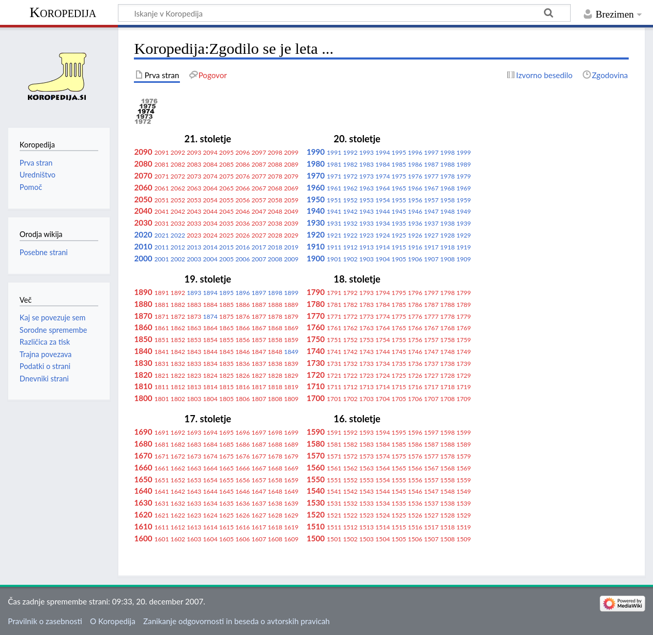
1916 (415, 247)
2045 (226, 211)
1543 (366, 491)
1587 (431, 444)
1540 (316, 490)
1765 (398, 328)
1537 (431, 503)
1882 (178, 304)
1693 (194, 432)
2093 (194, 152)
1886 (242, 304)
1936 (415, 223)
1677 (258, 456)
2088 (275, 164)
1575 (398, 456)
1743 (366, 352)
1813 (194, 387)
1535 (398, 503)
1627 (258, 515)
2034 (210, 223)
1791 (334, 293)
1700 (316, 398)
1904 (382, 259)
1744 (382, 352)
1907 (431, 259)
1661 (162, 468)
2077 (258, 176)
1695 (226, 432)
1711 (334, 387)
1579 (464, 456)
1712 (350, 387)
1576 (415, 456)
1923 (366, 235)
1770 (316, 315)
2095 (226, 152)
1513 (366, 527)
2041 (162, 211)
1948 (447, 211)
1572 (350, 456)
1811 (162, 387)
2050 (143, 199)
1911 (334, 247)
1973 (366, 176)
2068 (275, 188)
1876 (242, 316)
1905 (398, 259)
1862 (178, 328)
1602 (178, 539)
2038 (275, 223)
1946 (415, 211)
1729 (464, 375)
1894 (210, 293)
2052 (178, 200)
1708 (447, 399)
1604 (210, 539)
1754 (382, 340)
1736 (415, 363)
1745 (398, 352)
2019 (291, 247)
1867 (258, 328)
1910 (316, 246)
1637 (258, 503)
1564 (382, 468)
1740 (316, 351)
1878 (275, 316)
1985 (398, 164)
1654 (210, 480)
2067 (258, 188)
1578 (447, 456)
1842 (178, 352)
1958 (447, 200)
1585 (398, 444)
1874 (210, 316)
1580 (316, 443)
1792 (350, 293)
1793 (366, 293)
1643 (194, 491)
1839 (291, 363)
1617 (258, 527)
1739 (464, 363)
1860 (143, 327)
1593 (366, 432)
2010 (143, 246)
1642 (178, 491)
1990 (316, 151)
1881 (162, 304)
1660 (143, 467)
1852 (178, 340)
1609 (291, 539)
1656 (242, 480)
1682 (178, 444)
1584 (382, 444)
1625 (226, 515)
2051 (162, 200)
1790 (316, 292)
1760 (316, 327)
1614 (210, 527)
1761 (334, 328)
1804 (210, 399)
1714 (382, 387)
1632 (178, 503)
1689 (291, 444)
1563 (366, 468)
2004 (210, 259)
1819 (291, 387)
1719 (464, 387)
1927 (431, 235)
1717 (431, 387)
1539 (464, 503)
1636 (242, 503)
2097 (258, 152)
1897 (258, 293)
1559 (464, 480)
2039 (291, 223)
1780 (316, 303)
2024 (210, 235)
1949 (464, 211)
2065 (226, 188)
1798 (447, 293)
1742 (350, 352)
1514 (382, 527)
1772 (350, 316)
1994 (382, 152)
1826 (242, 375)
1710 (316, 386)
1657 (258, 480)
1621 (162, 515)
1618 (275, 527)
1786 (415, 304)
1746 (415, 352)
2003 (194, 259)
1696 (242, 432)
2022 (178, 235)
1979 (464, 176)
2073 (194, 176)
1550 (316, 479)
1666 (242, 468)
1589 (464, 444)
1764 (382, 328)
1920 (316, 234)
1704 (382, 399)
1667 (258, 468)
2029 (291, 235)
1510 (316, 526)
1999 (464, 152)
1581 (334, 444)
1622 (178, 515)
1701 (334, 399)
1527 (431, 515)
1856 (242, 340)
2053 (194, 200)
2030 (143, 222)
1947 (431, 211)
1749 (464, 352)
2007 (258, 259)
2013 (194, 247)
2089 (291, 164)
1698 (275, 432)
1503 (366, 539)
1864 (210, 328)
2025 (226, 235)
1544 (382, 491)
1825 (226, 375)
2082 (178, 164)
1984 (382, 164)
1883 (194, 304)
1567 (431, 468)
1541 (334, 491)
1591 (334, 432)
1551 (334, 480)
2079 (291, 176)
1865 (226, 328)
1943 (366, 211)
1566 (415, 468)
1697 (258, 432)
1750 (316, 339)
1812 (178, 387)
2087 (258, 164)
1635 (226, 503)
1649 (291, 491)
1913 (366, 247)
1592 (350, 432)
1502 (350, 539)
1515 (398, 527)
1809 (291, 399)
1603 (194, 539)
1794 (382, 293)
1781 (334, 304)
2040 (143, 210)
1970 (316, 175)
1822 (178, 375)
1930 (316, 222)
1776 (415, 316)
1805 (226, 399)
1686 (242, 444)
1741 (334, 352)
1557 (431, 480)
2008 (275, 259)
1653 (194, 480)
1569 (464, 468)
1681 (162, 444)
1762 (350, 328)
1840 (143, 351)
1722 (350, 375)
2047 (258, 211)
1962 (350, 188)
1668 (275, 468)
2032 (178, 223)
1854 (210, 340)
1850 (143, 339)
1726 (415, 375)
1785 (398, 304)
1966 (415, 188)
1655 (226, 480)
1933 (366, 223)
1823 (194, 375)
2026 (242, 235)
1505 (398, 539)
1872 (178, 316)
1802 (178, 399)
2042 (178, 211)
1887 (258, 304)
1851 (162, 340)
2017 (258, 247)
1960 (316, 187)
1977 (431, 176)
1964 (382, 188)
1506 (415, 539)
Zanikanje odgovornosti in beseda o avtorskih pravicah (236, 621)
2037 (258, 223)
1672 (178, 456)
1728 (447, 375)
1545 (398, 491)
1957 (431, 200)
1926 (415, 235)
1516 (415, 527)
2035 (226, 223)
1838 (275, 363)
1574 (382, 456)
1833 (194, 363)
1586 (415, 444)
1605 (226, 539)
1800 (143, 398)
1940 (316, 210)
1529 (464, 515)
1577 (431, 456)
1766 (415, 328)
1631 (162, 503)
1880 (143, 303)
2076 (242, 176)
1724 (382, 375)
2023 (194, 235)
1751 (334, 340)
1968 (447, 188)
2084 (210, 164)
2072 (178, 176)
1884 (210, 304)
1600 (143, 538)
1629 (291, 515)
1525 (398, 515)
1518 (447, 527)
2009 (291, 259)
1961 (334, 188)
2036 (242, 223)
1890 (143, 292)
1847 (258, 352)
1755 (398, 340)
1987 (431, 164)
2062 (178, 188)
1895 (226, 293)
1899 (291, 293)
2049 (291, 211)
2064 (210, 188)
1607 (258, 539)
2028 (275, 235)
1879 (291, 316)
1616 (242, 527)
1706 (415, 399)
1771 (334, 316)
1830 (143, 362)
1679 (291, 456)
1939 (464, 223)
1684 (210, 444)
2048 (275, 211)
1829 (291, 375)
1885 (226, 304)
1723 (366, 375)
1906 (415, 259)
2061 (162, 188)
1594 (382, 432)
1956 (415, 200)
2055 (226, 200)
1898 (275, 293)
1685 (226, 444)
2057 (258, 200)
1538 (447, 503)
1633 (194, 503)
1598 (447, 432)
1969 (464, 188)
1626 (242, 515)
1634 (210, 503)
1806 (242, 399)
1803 (194, 399)
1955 (398, 200)
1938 (447, 223)
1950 (316, 199)
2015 (226, 247)
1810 (143, 386)
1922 (350, 235)
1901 (334, 259)
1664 (210, 468)
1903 (366, 259)
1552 (350, 480)
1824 (210, 375)
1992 (350, 152)
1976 (415, 176)
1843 (194, 352)
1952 (350, 200)
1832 (178, 363)
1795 (398, 293)
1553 (366, 480)
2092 (178, 152)
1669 (291, 468)
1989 (464, 164)
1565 (398, 468)
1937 (431, 223)
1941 (334, 211)
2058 (275, 200)
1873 (194, 316)
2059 (291, 200)
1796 (415, 293)
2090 (143, 151)
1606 (242, 539)
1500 (316, 538)
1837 (258, 363)
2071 (162, 176)
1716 (415, 387)
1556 (415, 480)
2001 (162, 259)
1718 (447, 387)
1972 (350, 176)
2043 (194, 211)
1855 (226, 340)
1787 (431, 304)
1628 (275, 515)
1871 (162, 316)
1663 (194, 468)
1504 (382, 539)
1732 (350, 363)
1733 (366, 363)
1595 (398, 432)
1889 (291, 304)
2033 (194, 223)
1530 (316, 502)
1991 (334, 152)
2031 (162, 223)
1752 (350, 340)
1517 (431, 527)
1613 (194, 527)
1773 (366, 316)
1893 (194, 293)
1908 (447, 259)
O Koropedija (112, 621)
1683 (194, 444)
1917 (431, 247)
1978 (447, 176)
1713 (366, 387)
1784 (382, 304)
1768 (447, 328)
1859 (291, 340)
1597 (431, 432)
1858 (275, 340)
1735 (398, 363)
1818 (275, 387)
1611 (162, 527)
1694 (210, 432)
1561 (334, 468)
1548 (447, 491)
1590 (316, 431)
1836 (242, 363)
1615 (226, 527)
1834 (210, 363)
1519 (464, 527)
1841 (162, 352)
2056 (242, 200)
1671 (162, 456)
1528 (447, 515)
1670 (143, 455)
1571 (334, 456)
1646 (242, 491)
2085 (226, 164)
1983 (366, 164)
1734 (382, 363)
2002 (178, 259)
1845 (226, 352)
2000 (143, 258)
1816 (242, 387)
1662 (178, 468)
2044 (210, 211)
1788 (447, 304)
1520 (316, 514)
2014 (210, 247)
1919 (464, 247)
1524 (382, 515)
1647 (258, 491)
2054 (210, 200)
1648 (275, 491)
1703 (366, 399)
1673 (194, 456)
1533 (366, 503)
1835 (226, 363)
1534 (382, 503)
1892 (178, 293)
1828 (275, 375)
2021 (162, 235)
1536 (415, 503)
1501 (334, 539)
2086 (242, 164)
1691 (162, 432)
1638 (275, 503)
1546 (415, 491)
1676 (242, 456)
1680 (143, 443)
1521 (334, 515)
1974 (382, 176)
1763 (366, 328)
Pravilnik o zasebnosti (45, 621)
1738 (447, 363)
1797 (431, 293)
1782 (350, 304)
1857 (258, 340)
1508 (447, 539)
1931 (334, 223)
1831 (162, 363)
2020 (143, 234)
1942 (350, 211)
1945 (398, 211)
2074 (210, 176)
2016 (242, 247)
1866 (242, 328)
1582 (350, 444)
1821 (162, 375)
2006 (242, 259)
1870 (143, 315)
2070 (143, 175)
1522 (350, 515)
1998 (447, 152)
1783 (366, 304)
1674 (210, 456)
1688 (275, 444)
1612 (178, 527)
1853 (194, 340)
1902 (350, 259)
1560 (316, 467)
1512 (350, 527)
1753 (366, 340)
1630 (143, 502)
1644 (210, 491)
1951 (334, 200)
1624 (210, 515)
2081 (162, 164)
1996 (415, 152)
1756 (415, 340)
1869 (291, 328)
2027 (258, 235)
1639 (291, 503)
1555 (398, 480)
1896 (242, 293)
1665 (226, 468)
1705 (398, 399)
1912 (350, 247)
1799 (464, 293)
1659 (291, 480)
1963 (366, 188)
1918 (447, 247)
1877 (258, 316)
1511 (334, 527)
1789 (464, 304)
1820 (143, 374)
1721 (334, 375)
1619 (291, 527)
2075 (226, 176)
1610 (143, 526)
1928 (447, 235)
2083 (194, 164)
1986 (415, 164)
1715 (398, 387)
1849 (291, 352)
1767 (431, 328)
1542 (350, 491)
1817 (258, 387)
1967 (431, 188)
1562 (350, 468)
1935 (398, 223)
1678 (275, 456)
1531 (334, 503)
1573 (366, 456)
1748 (447, 352)
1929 (464, 235)
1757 (431, 340)
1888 (275, 304)
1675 (226, 456)
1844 (210, 352)
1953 (366, 200)
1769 (464, 328)
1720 (316, 374)
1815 (226, 387)
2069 (291, 188)
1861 (162, 328)
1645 (226, 491)
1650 (143, 479)
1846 (242, 352)
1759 (464, 340)
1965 (398, 188)
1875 (226, 316)
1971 (334, 176)
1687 (258, 444)
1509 (464, 539)
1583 (366, 444)
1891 (162, 293)
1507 (431, 539)
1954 (382, 200)
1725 (398, 375)
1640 (143, 490)
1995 (398, 152)
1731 (334, 363)
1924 (382, 235)
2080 (143, 163)
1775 (398, 316)
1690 (143, 431)
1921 (334, 235)
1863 (194, 328)
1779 (464, 316)
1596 (415, 432)
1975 (398, 176)
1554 (382, 480)
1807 (258, 399)
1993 (366, 152)
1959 (464, 200)
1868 (275, 328)
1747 (431, 352)
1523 (366, 515)
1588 (447, 444)
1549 (464, 491)
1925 (398, 235)
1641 (162, 491)
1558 (447, 480)
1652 (178, 480)
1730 (316, 362)
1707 (431, 399)
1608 (275, 539)
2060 (143, 187)
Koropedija (62, 12)
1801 (162, 399)
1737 (431, 363)
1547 (431, 491)
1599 (464, 432)
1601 (162, 539)
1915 (398, 247)
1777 (431, 316)
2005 (226, 259)
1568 (447, 468)
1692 (178, 432)
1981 (334, 164)
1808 (275, 399)
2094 (210, 152)
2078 (275, 176)
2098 (275, 152)
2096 (242, 152)
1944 (382, 211)
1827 (258, 375)
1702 (350, 399)
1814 (210, 387)
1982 (350, 164)
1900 (316, 258)
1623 (194, 515)
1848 (275, 352)
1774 (382, 316)
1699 (291, 432)
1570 (316, 455)
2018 (275, 247)
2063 (194, 188)
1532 (350, 503)
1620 (143, 514)
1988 (447, 164)
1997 (431, 152)
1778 (447, 316)
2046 (242, 211)
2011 (162, 247)
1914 (382, 247)
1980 (316, 163)
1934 (382, 223)
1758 (447, 340)
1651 (162, 480)
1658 (275, 480)
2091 (162, 152)
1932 (350, 223)
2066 (242, 188)
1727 (431, 375)
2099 (291, 152)
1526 (415, 515)
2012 (178, 247)
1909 (464, 259)
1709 (464, 399)
